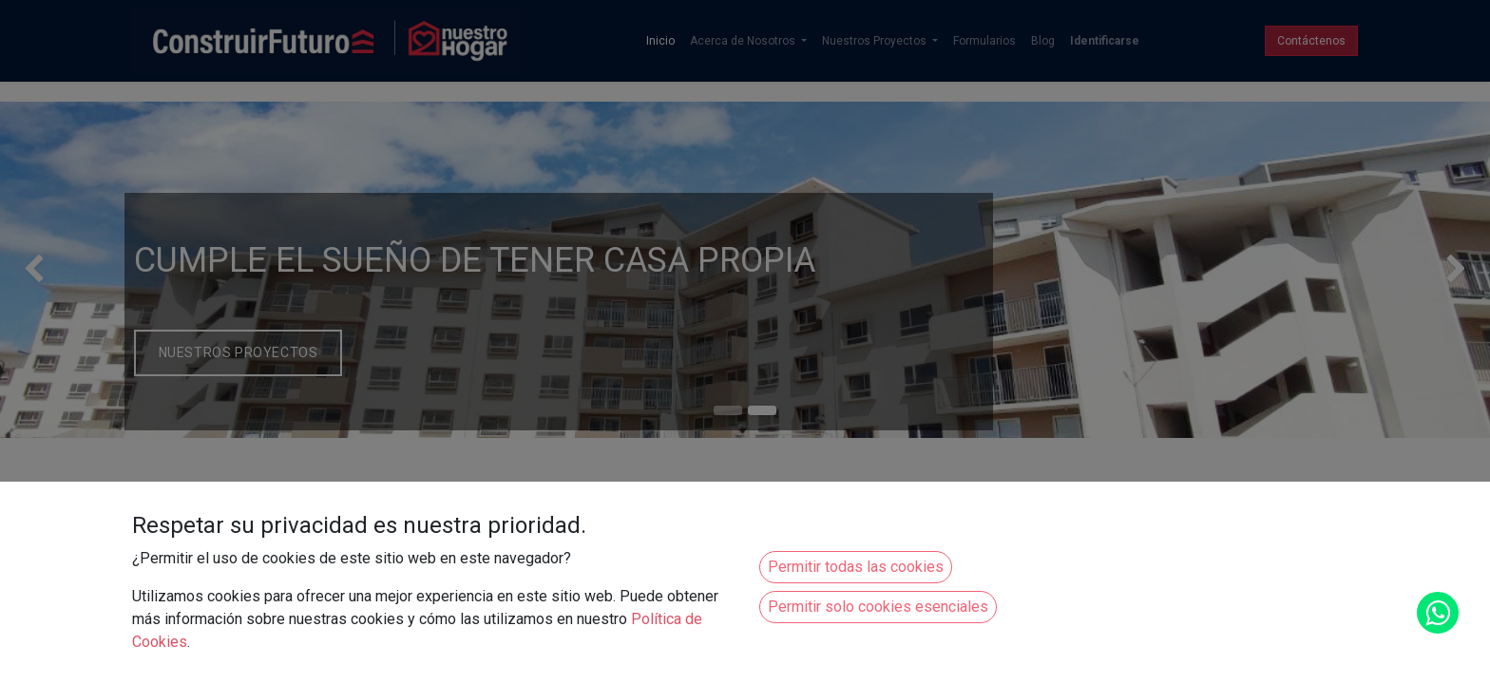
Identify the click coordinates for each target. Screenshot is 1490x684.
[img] (59, 270)
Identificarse (1104, 41)
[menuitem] (660, 41)
